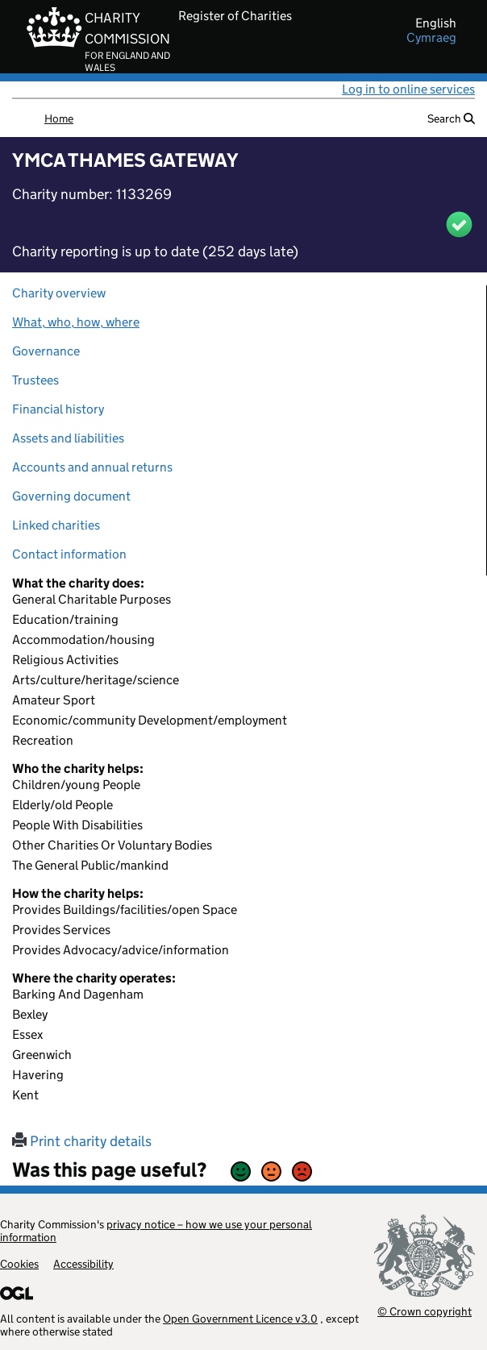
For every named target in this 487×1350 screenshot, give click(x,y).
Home (58, 118)
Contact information (69, 554)
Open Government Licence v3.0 (240, 1318)
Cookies (19, 1264)
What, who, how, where (75, 322)
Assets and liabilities (68, 438)
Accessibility (83, 1264)
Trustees (35, 380)
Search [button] (451, 118)
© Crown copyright (424, 1311)
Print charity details (82, 1141)
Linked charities (56, 525)
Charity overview (59, 293)
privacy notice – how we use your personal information (156, 1230)
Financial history (58, 409)
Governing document (71, 496)
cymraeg (431, 38)
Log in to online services (408, 89)
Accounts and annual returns (92, 467)
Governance (46, 351)
